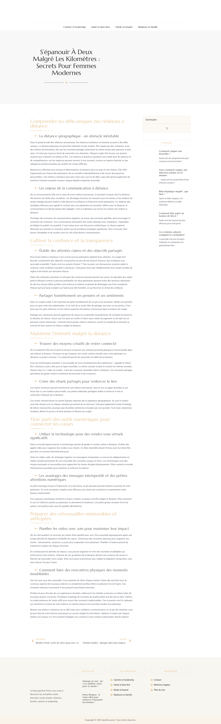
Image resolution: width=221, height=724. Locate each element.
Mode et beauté (124, 27)
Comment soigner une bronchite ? (170, 152)
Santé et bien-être (100, 27)
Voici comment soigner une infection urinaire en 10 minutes (173, 172)
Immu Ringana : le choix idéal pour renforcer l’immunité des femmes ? (92, 698)
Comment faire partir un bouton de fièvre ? (171, 214)
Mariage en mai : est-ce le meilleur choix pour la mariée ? (92, 684)
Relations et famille (148, 27)
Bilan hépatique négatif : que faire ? (173, 192)
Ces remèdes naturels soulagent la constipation (171, 233)
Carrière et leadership (74, 27)
